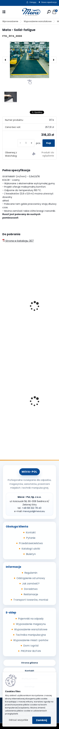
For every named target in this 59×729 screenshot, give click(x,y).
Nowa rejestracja (49, 2)
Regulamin (30, 573)
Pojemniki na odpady (31, 618)
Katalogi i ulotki (31, 548)
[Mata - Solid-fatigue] (29, 60)
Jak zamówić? (30, 583)
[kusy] (26, 143)
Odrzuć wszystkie (18, 720)
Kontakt (31, 532)
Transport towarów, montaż (30, 600)
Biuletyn (31, 554)
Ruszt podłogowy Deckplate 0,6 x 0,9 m (28, 306)
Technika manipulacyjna (31, 635)
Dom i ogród (30, 645)
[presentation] (5, 60)
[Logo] (30, 12)
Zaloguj (32, 2)
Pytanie (30, 538)
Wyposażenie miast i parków (30, 640)
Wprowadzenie (10, 21)
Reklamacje (31, 594)
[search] (49, 12)
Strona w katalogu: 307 (18, 241)
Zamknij (41, 720)
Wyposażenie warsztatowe (38, 21)
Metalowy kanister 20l (18, 410)
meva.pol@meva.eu (34, 511)
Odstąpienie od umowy (31, 578)
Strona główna (29, 662)
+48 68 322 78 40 (31, 508)
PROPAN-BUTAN (31, 651)
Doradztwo (31, 589)
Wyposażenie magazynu (31, 624)
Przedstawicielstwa (31, 543)
